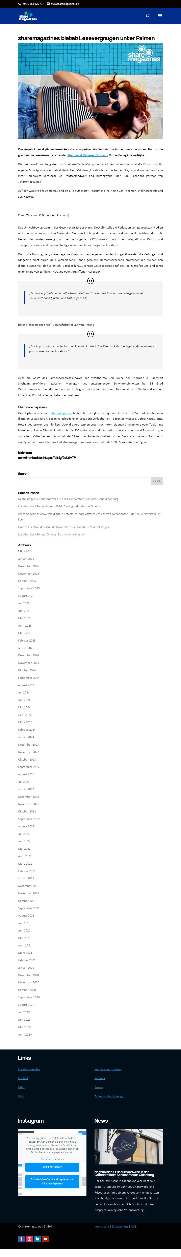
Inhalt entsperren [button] (52, 1167)
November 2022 (28, 804)
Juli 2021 (24, 923)
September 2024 (29, 678)
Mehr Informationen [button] (52, 1159)
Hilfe (21, 1096)
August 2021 (26, 915)
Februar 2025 (27, 640)
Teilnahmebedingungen (110, 1096)
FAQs (21, 1087)
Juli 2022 (24, 834)
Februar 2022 (27, 871)
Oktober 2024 (27, 670)
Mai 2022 (24, 848)
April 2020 (25, 1034)
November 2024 (28, 663)
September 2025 (29, 588)
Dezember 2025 (28, 566)
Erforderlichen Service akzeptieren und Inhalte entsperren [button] (52, 1181)
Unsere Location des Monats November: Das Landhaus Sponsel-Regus (63, 527)
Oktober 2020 (27, 990)
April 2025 (25, 625)
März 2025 (25, 633)
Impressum (102, 1226)
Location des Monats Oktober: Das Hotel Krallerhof (51, 534)
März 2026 (25, 551)
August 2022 (26, 826)
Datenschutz (120, 1226)
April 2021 (25, 945)
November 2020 (28, 982)
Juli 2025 (24, 603)
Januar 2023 (26, 789)
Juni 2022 (24, 841)
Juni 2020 (24, 1019)
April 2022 (25, 856)
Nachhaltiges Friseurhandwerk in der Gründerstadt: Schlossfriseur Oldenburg (68, 499)
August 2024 (26, 685)
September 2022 (29, 819)
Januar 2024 (26, 737)
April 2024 (25, 715)
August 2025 (26, 596)
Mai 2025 (24, 618)
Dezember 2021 (28, 886)
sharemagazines (61, 413)
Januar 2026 (26, 559)
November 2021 (28, 893)
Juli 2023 (24, 782)
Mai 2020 (24, 1027)
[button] (159, 18)
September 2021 (29, 908)
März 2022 (25, 863)
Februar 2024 (27, 729)
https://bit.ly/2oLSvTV (59, 457)
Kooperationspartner (108, 1069)
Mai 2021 (24, 938)
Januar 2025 (26, 648)
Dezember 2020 (28, 975)
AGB (134, 1226)
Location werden (29, 1069)
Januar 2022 (26, 878)
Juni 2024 (24, 700)
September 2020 (29, 997)
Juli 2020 (24, 1012)
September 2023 (29, 767)
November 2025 (28, 573)
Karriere (100, 1078)
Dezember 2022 (28, 797)
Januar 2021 (26, 967)
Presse (99, 1087)
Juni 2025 (24, 611)
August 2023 (26, 774)
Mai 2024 (24, 707)
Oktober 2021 (27, 901)
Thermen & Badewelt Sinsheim (88, 155)
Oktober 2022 (27, 811)
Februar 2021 (27, 960)
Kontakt (23, 1078)
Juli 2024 (24, 692)
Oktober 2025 (27, 581)
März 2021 (25, 953)
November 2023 (28, 752)
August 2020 (26, 1005)
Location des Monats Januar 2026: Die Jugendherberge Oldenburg (61, 506)
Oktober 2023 (27, 759)
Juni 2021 (24, 930)
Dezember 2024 (28, 655)
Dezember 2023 (28, 744)
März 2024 (25, 722)
